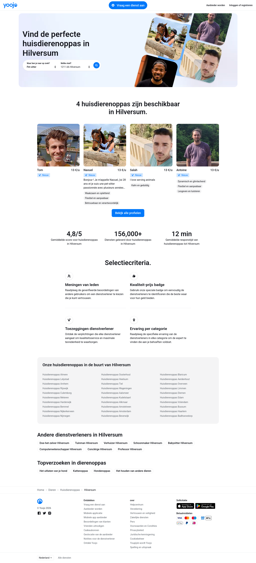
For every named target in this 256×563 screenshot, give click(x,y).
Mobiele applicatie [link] (93, 513)
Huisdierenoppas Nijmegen (56, 416)
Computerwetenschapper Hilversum (61, 449)
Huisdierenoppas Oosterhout (115, 374)
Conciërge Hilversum (100, 449)
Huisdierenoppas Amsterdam (116, 411)
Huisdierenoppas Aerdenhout (175, 379)
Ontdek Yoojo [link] (90, 543)
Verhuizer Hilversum (116, 443)
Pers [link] (132, 521)
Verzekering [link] (136, 509)
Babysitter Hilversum (180, 443)
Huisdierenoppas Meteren (56, 397)
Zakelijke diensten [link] (139, 517)
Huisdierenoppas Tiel (112, 383)
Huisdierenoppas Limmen (173, 388)
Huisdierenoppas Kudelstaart (116, 397)
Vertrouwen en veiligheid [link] (142, 513)
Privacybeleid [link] (137, 530)
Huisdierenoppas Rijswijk (55, 388)
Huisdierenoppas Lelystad (56, 379)
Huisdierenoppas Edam (172, 397)
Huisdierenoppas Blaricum (173, 374)
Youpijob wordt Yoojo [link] (141, 543)
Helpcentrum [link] (136, 504)
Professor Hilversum (130, 449)
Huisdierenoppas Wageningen (116, 388)
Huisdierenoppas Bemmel (56, 406)
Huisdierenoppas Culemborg (57, 393)
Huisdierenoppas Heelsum (114, 379)
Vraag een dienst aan (128, 5)
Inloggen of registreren (241, 5)
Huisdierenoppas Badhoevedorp (176, 416)
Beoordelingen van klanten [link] (97, 521)
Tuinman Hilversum (86, 443)
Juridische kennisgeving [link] (142, 534)
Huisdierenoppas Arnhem (55, 383)
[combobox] (41, 65)
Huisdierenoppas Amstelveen (116, 406)
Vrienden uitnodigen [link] (94, 526)
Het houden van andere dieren (133, 470)
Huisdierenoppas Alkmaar (114, 402)
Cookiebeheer (137, 538)
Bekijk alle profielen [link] (128, 213)
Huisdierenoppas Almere (55, 374)
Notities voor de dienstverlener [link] (99, 538)
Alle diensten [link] (64, 557)
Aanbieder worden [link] (215, 5)
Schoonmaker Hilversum (147, 443)
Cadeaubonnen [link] (91, 530)
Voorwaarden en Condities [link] (143, 526)
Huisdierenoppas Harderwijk (57, 402)
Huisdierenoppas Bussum (173, 406)
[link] (10, 5)
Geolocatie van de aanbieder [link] (98, 534)
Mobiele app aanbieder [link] (95, 517)
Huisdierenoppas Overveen (173, 383)
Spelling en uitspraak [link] (140, 547)
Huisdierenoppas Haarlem (173, 411)
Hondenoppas (102, 470)
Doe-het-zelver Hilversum (54, 443)
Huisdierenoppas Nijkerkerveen (58, 411)
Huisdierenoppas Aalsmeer (115, 393)
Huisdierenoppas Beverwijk (115, 416)
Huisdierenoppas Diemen (173, 393)
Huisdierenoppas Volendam (174, 402)
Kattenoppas (80, 470)
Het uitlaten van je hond (53, 470)
